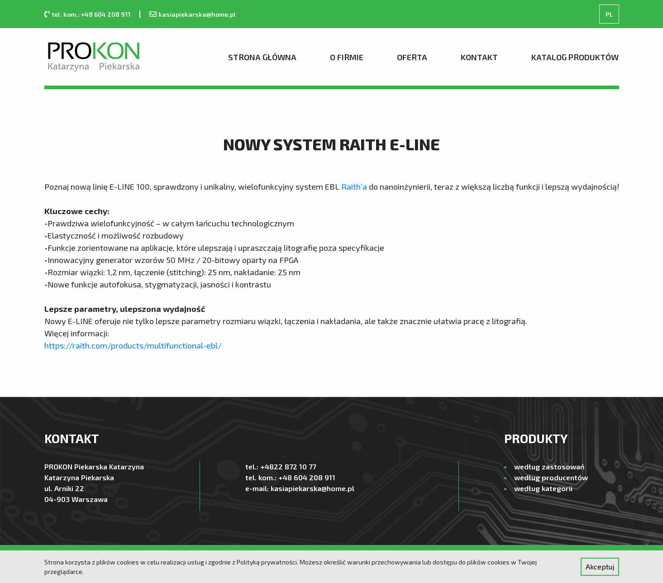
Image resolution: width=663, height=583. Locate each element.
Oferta (412, 57)
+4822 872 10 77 (288, 466)
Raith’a (354, 186)
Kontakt (479, 57)
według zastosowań (549, 466)
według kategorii (543, 488)
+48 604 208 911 (306, 477)
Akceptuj (600, 566)
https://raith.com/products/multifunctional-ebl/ (133, 345)
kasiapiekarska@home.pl (197, 14)
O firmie (346, 57)
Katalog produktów (575, 57)
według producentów (551, 477)
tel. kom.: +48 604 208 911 (91, 14)
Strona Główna (262, 57)
